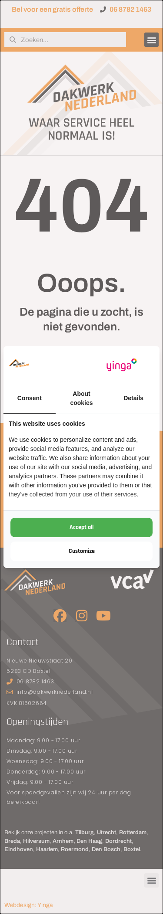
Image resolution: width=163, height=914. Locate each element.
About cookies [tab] (81, 398)
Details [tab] (133, 398)
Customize (82, 551)
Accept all (81, 527)
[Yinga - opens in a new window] (121, 365)
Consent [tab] (29, 398)
